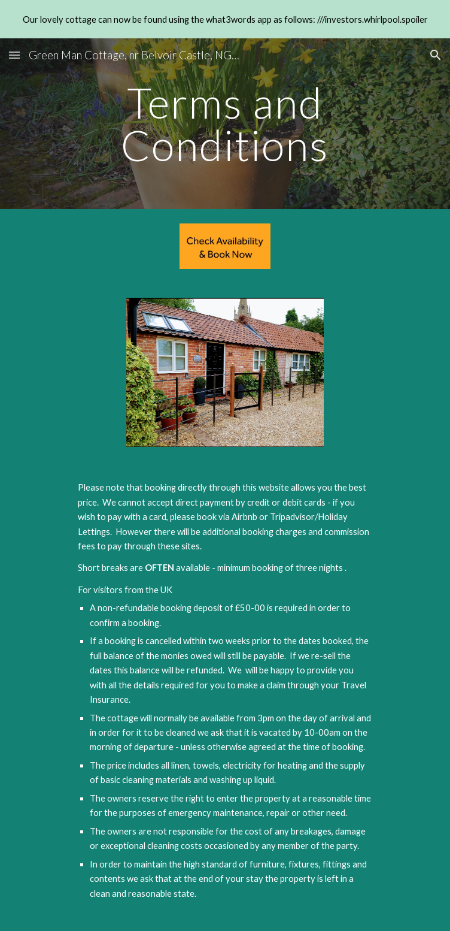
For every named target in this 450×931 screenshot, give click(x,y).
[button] (14, 54)
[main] (224, 124)
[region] (225, 19)
